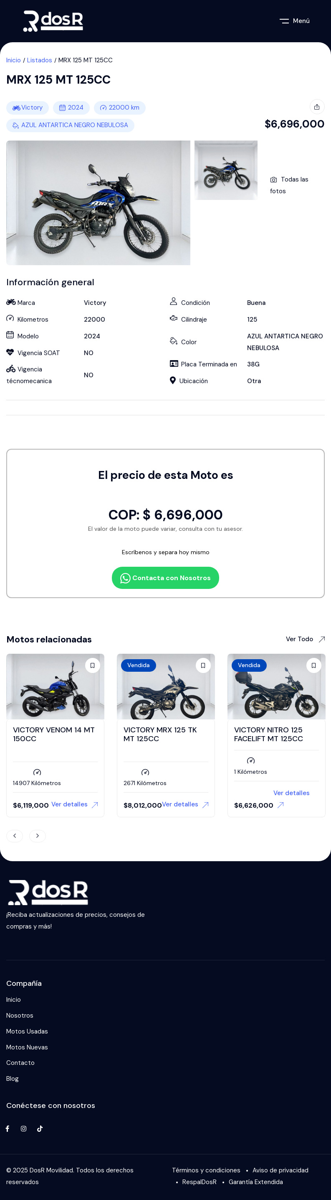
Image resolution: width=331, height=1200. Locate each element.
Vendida (138, 665)
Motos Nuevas (27, 1047)
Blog (12, 1079)
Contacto (20, 1063)
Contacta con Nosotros (165, 578)
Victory (32, 107)
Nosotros (19, 1015)
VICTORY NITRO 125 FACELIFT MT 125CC (268, 734)
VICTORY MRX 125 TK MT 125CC (160, 734)
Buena (256, 303)
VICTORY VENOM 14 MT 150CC (54, 734)
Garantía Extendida (256, 1182)
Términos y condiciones (206, 1170)
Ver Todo (305, 639)
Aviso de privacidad (280, 1170)
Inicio (13, 60)
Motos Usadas (27, 1031)
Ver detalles (74, 804)
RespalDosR (199, 1182)
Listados (39, 60)
